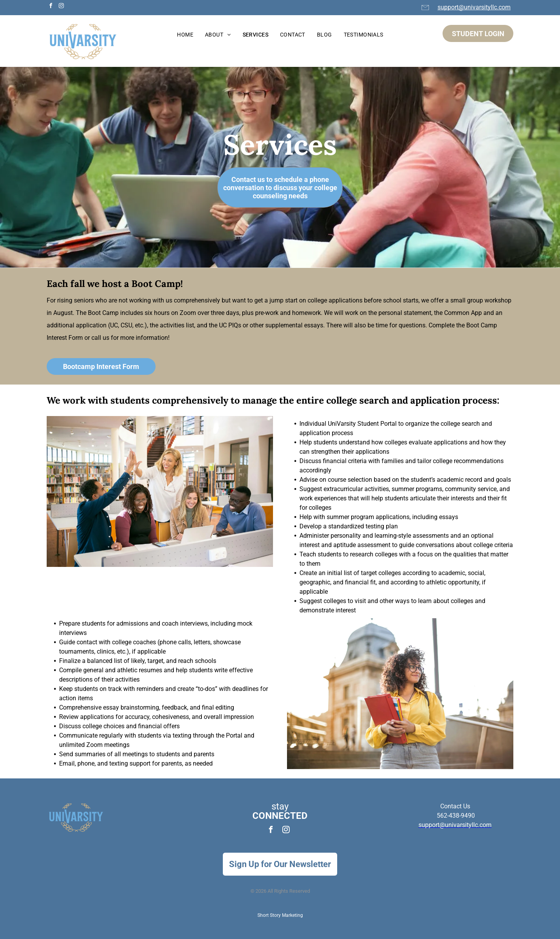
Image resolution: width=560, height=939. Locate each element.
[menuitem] (185, 35)
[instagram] (61, 7)
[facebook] (50, 7)
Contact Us (455, 806)
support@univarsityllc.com (474, 7)
